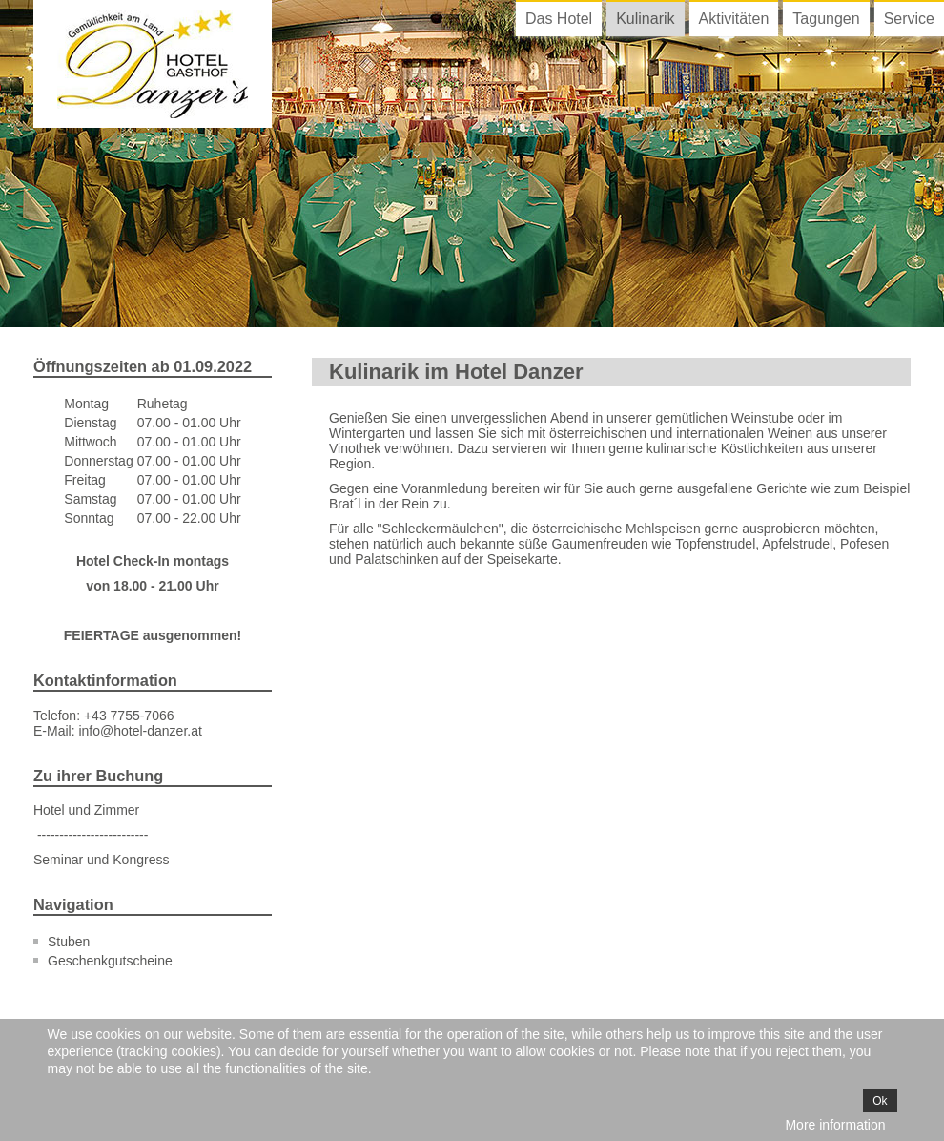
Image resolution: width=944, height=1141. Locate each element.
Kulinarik (645, 18)
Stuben (69, 941)
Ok (879, 1101)
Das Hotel (558, 18)
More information (835, 1124)
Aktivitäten (734, 18)
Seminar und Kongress (101, 859)
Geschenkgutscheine (110, 960)
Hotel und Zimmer (86, 810)
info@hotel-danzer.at (139, 730)
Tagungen (825, 18)
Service (909, 18)
